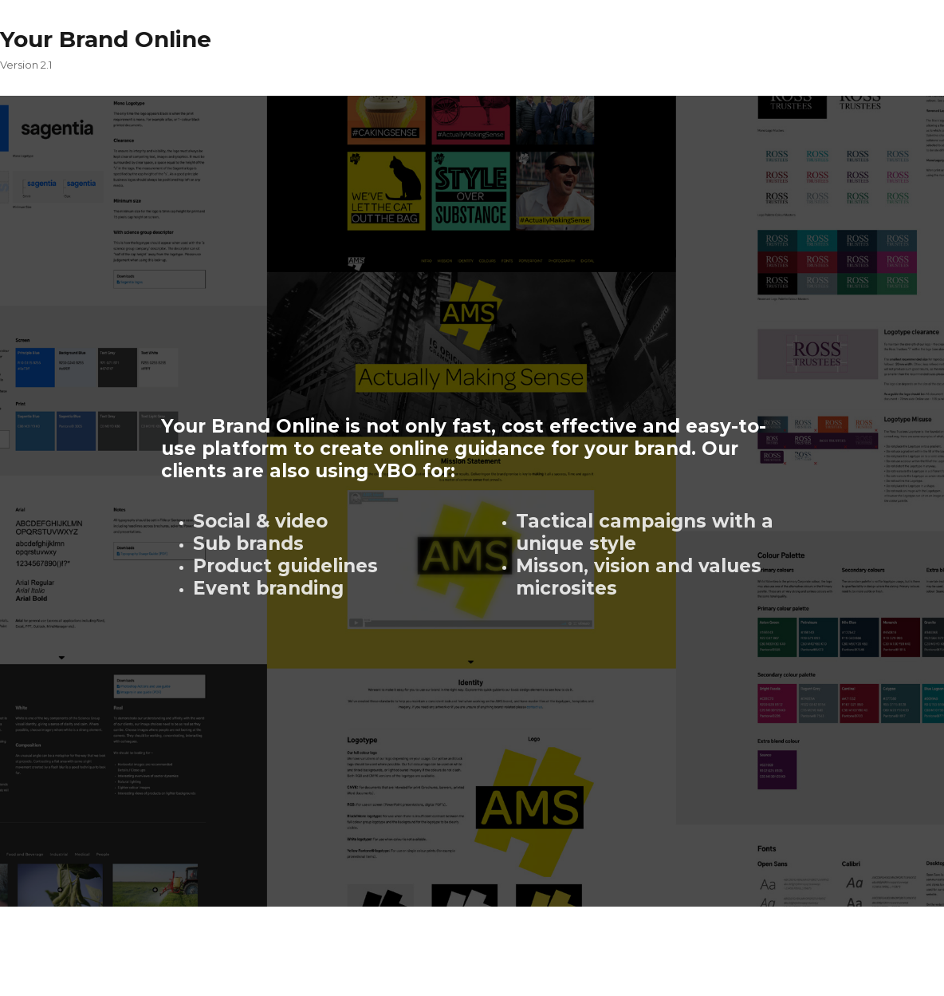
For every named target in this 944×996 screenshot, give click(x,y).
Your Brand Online (105, 39)
